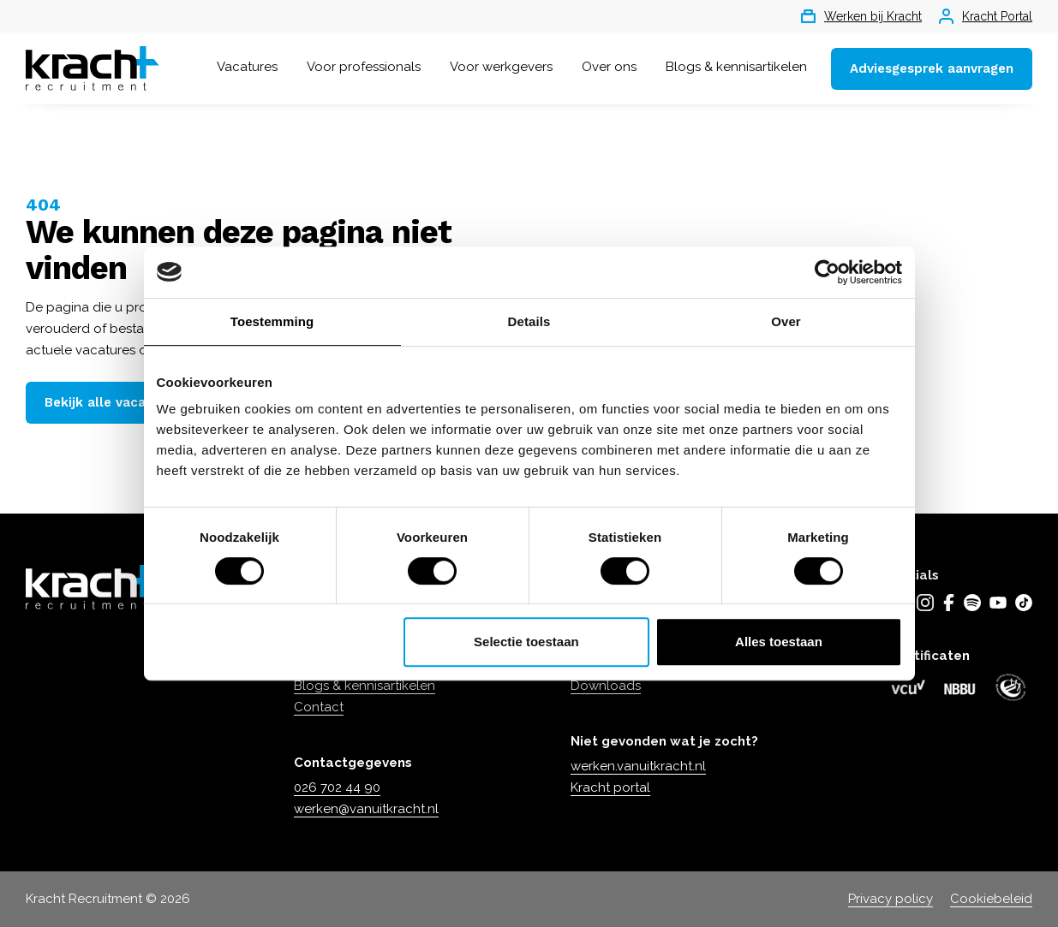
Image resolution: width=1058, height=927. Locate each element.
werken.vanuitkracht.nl (638, 766)
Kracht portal (610, 787)
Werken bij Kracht (861, 16)
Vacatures (247, 66)
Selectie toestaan (526, 641)
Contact (319, 707)
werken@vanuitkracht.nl (366, 809)
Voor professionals (364, 66)
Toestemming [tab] (272, 321)
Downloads (606, 685)
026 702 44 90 (337, 787)
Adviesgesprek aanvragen (931, 68)
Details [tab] (529, 321)
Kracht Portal (985, 16)
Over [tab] (786, 321)
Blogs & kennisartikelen (736, 66)
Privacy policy (890, 898)
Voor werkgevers (501, 66)
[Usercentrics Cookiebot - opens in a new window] (827, 272)
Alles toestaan (778, 641)
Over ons (609, 66)
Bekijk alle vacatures (112, 402)
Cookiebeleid (991, 898)
